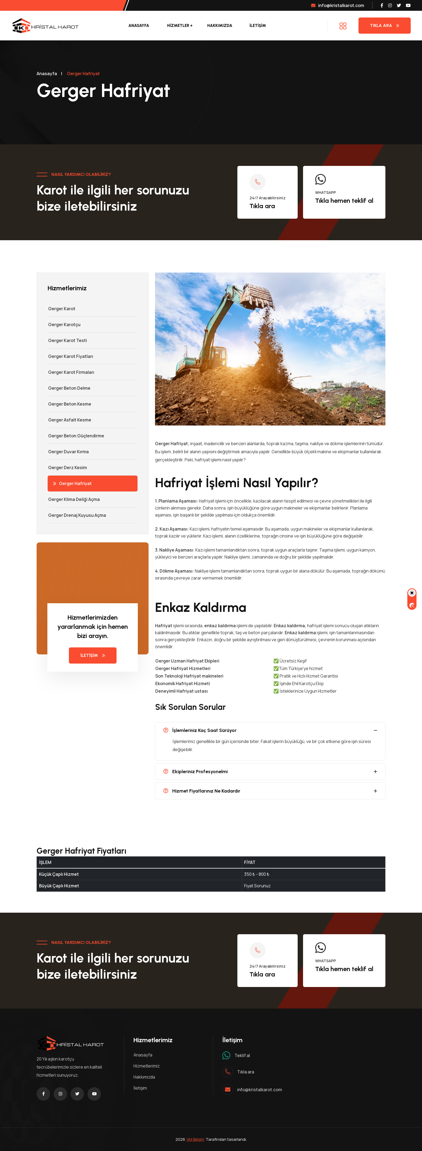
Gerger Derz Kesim (67, 467)
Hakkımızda (219, 25)
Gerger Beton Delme (69, 388)
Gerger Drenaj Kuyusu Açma (77, 515)
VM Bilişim (195, 1139)
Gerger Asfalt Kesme (69, 420)
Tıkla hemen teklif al (344, 200)
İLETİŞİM (257, 25)
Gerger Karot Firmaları (71, 372)
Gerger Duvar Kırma (68, 452)
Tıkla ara (262, 206)
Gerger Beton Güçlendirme (76, 436)
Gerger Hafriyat (72, 483)
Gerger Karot (61, 309)
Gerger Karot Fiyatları (70, 356)
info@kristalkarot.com (337, 5)
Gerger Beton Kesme (69, 404)
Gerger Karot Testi (67, 340)
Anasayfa (138, 25)
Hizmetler (178, 25)
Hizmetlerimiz (146, 1066)
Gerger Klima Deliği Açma (74, 499)
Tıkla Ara (384, 25)
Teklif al (242, 1055)
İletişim (140, 1088)
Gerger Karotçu (64, 324)
